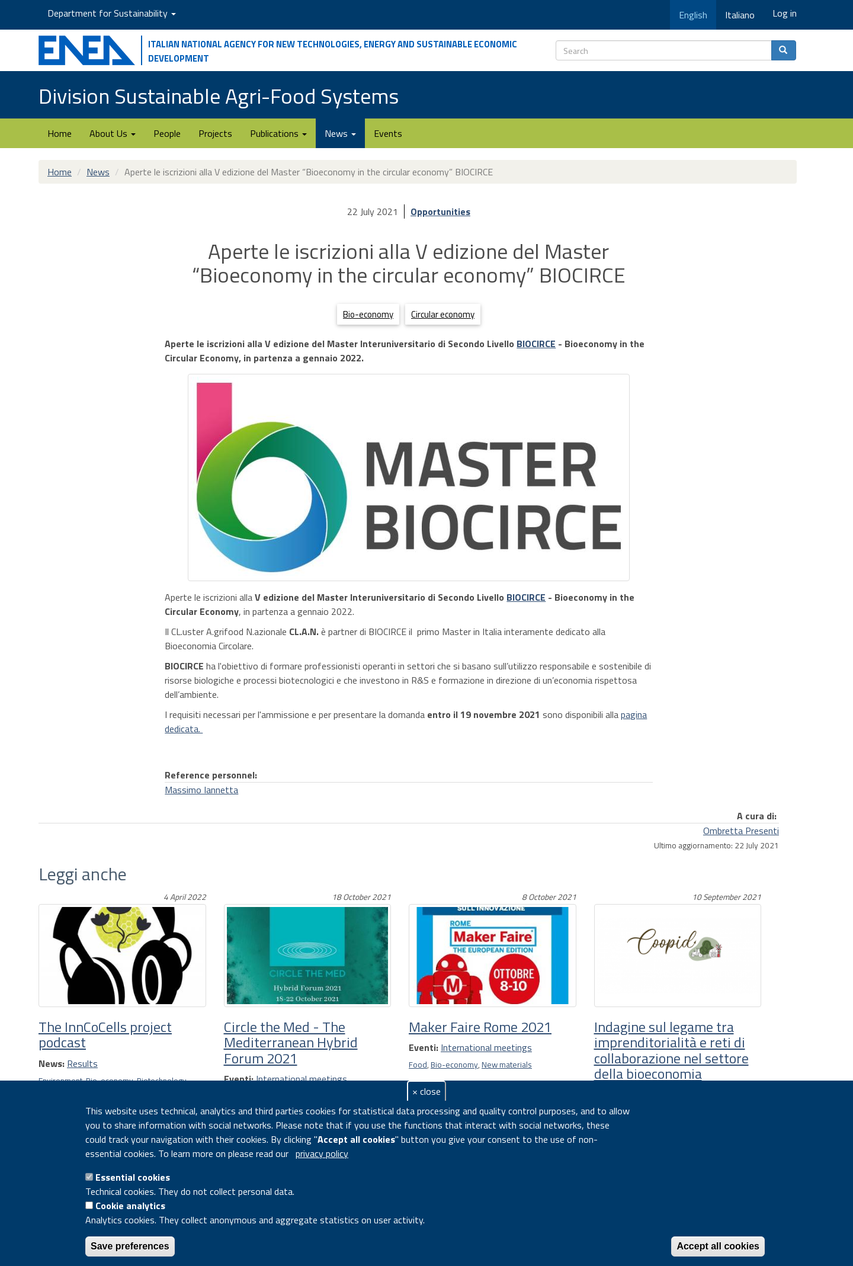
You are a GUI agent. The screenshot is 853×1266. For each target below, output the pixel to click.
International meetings (301, 1079)
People (167, 133)
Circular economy (442, 314)
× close (426, 1091)
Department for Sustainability (111, 13)
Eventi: (239, 1079)
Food (418, 1065)
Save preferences (130, 1246)
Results (82, 1063)
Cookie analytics (130, 1205)
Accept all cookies (717, 1246)
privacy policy (322, 1153)
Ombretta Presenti (741, 830)
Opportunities (440, 211)
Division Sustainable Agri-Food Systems (219, 95)
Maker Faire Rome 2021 (480, 1026)
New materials (507, 1065)
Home (59, 133)
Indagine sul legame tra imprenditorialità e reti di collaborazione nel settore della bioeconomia (671, 1050)
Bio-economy (368, 314)
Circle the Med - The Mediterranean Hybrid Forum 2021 (291, 1042)
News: (52, 1063)
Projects (215, 133)
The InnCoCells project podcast (105, 1034)
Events (388, 133)
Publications (278, 133)
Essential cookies (132, 1177)
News (340, 133)
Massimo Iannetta (201, 790)
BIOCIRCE (536, 343)
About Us (112, 133)
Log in (784, 13)
